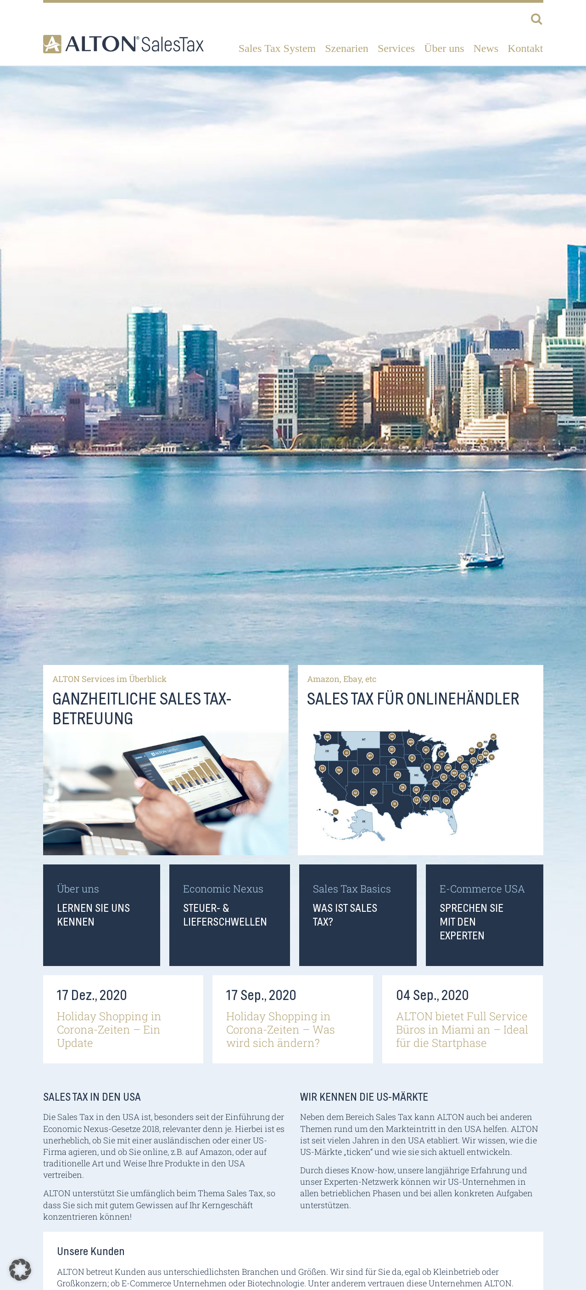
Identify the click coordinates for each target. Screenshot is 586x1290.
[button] (20, 1270)
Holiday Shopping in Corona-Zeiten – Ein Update (109, 1029)
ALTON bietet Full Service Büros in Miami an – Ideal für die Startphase (462, 1029)
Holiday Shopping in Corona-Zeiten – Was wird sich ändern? (280, 1029)
